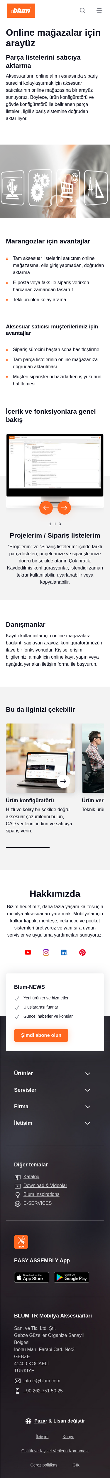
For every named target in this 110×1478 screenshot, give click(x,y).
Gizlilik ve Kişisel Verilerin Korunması (55, 1450)
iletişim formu (56, 674)
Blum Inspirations (41, 1194)
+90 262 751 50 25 (43, 1390)
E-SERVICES (37, 1203)
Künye (68, 1436)
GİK (75, 1465)
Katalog (31, 1176)
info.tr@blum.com (41, 1380)
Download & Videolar (45, 1185)
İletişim (42, 1436)
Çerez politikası (45, 1465)
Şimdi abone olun (41, 1035)
